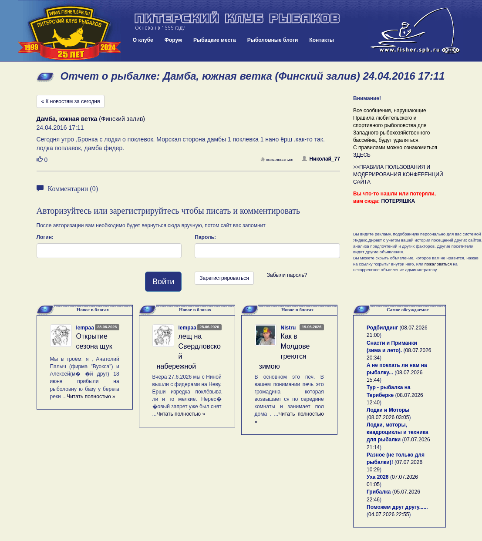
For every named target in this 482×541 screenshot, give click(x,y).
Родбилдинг (382, 328)
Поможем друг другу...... (397, 507)
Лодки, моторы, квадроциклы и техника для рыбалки (397, 432)
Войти (163, 281)
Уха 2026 (378, 477)
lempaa (85, 328)
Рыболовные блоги (272, 40)
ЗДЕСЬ (362, 155)
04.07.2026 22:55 (388, 514)
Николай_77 (321, 159)
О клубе (143, 40)
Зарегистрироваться (224, 278)
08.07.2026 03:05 (388, 417)
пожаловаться (276, 159)
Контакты (321, 40)
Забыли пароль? (287, 275)
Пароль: (205, 237)
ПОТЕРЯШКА (398, 201)
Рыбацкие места (214, 40)
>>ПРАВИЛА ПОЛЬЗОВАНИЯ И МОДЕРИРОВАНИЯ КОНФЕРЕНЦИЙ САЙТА (398, 174)
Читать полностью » (91, 396)
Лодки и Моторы (388, 410)
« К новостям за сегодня (70, 101)
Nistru (288, 328)
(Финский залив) (91, 118)
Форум (173, 40)
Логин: (45, 237)
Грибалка (379, 492)
